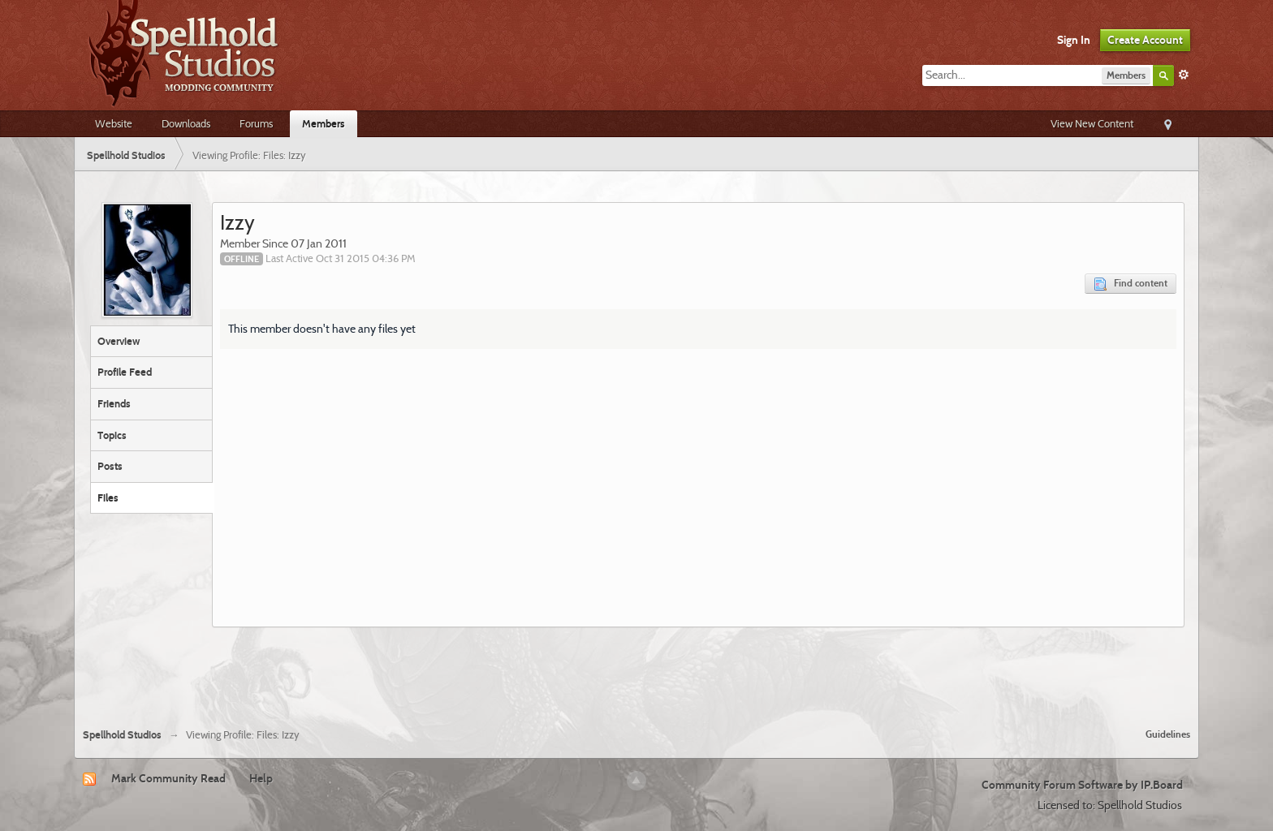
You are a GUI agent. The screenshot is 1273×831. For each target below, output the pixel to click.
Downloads (186, 123)
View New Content (1092, 123)
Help (261, 778)
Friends (114, 403)
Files (108, 497)
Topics (112, 434)
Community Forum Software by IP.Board (1082, 784)
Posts (110, 465)
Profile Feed (124, 371)
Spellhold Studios (122, 735)
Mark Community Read (168, 778)
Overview (118, 340)
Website (113, 123)
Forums (256, 123)
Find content (1130, 284)
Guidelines (1168, 734)
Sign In (1073, 39)
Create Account (1145, 39)
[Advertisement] (636, 671)
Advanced (1183, 74)
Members (323, 123)
